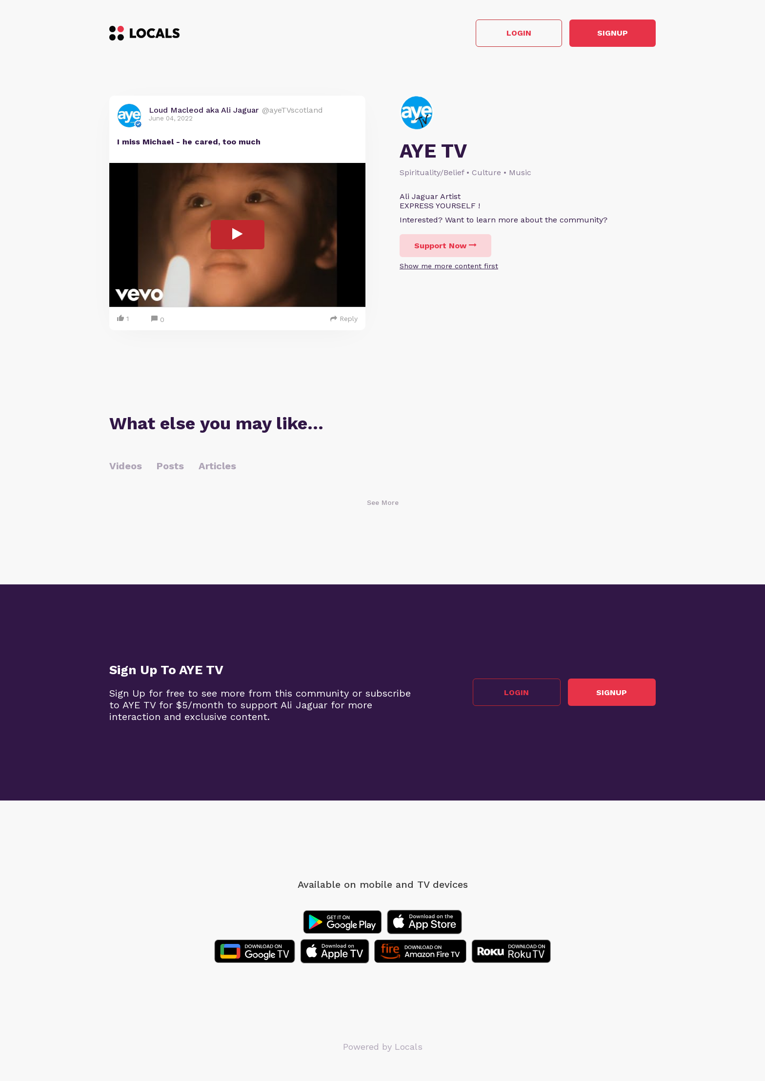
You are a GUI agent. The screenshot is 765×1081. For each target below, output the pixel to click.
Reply (344, 318)
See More (383, 502)
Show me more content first (449, 266)
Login (516, 33)
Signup (612, 33)
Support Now (445, 245)
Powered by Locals (383, 1046)
